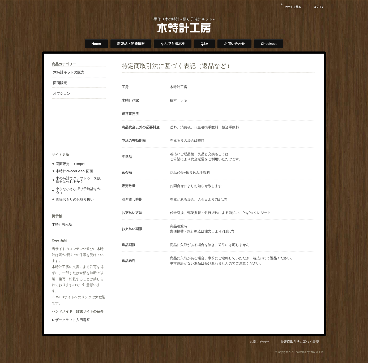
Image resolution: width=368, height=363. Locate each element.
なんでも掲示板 (173, 44)
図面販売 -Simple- (72, 164)
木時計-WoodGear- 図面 (75, 171)
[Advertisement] (78, 129)
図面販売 (61, 83)
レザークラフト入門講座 (72, 323)
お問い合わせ (234, 44)
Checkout (268, 44)
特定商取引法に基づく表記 (299, 345)
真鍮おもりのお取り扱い (76, 199)
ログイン (318, 6)
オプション (62, 94)
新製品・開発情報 (131, 44)
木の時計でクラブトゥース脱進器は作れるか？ (77, 180)
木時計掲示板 (63, 224)
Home (96, 44)
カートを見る (290, 5)
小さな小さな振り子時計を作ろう (77, 190)
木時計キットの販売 (69, 72)
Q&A (204, 44)
